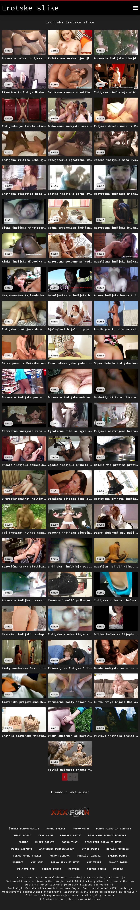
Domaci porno (118, 862)
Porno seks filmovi (65, 862)
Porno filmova (59, 855)
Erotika (73, 869)
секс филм (45, 835)
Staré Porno (90, 849)
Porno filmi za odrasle (113, 828)
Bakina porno (117, 855)
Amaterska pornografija (56, 849)
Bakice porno (51, 869)
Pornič (118, 869)
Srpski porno (96, 869)
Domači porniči (117, 849)
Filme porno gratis (27, 855)
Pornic (23, 842)
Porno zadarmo (21, 849)
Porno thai (70, 842)
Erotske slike (54, 899)
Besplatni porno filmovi (103, 842)
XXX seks (37, 862)
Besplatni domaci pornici (107, 835)
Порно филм (81, 828)
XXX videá (94, 862)
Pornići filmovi (89, 855)
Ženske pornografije (24, 828)
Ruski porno (22, 835)
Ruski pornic (44, 842)
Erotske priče (70, 835)
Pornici (18, 862)
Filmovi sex (26, 869)
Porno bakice (56, 828)
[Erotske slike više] (135, 8)
